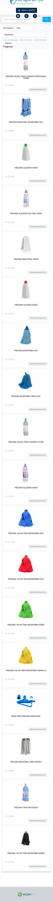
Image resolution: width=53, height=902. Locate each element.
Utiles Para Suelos (40, 40)
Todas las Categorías (10, 40)
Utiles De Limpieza (26, 40)
